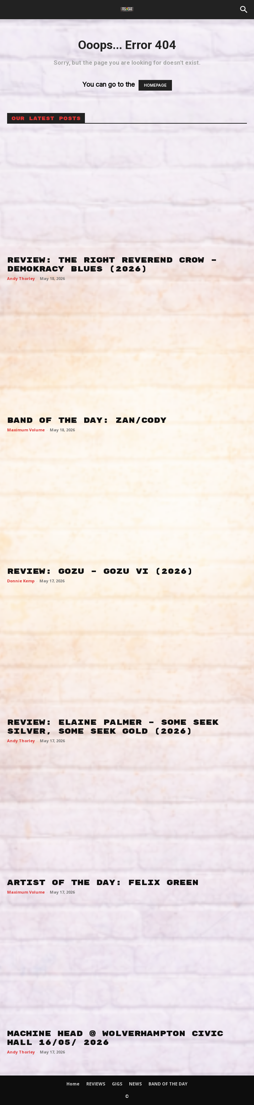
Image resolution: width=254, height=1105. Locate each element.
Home (73, 1084)
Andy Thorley (21, 278)
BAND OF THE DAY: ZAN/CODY (87, 420)
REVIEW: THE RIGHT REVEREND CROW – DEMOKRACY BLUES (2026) (112, 264)
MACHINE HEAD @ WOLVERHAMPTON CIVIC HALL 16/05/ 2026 (115, 1038)
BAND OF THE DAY (168, 1084)
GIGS (117, 1084)
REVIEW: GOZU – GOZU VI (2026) (100, 571)
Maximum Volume (26, 429)
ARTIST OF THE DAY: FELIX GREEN (103, 882)
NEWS (135, 1084)
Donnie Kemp (20, 580)
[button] (244, 9)
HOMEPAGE (155, 85)
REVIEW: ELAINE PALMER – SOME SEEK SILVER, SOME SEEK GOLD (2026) (112, 727)
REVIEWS (95, 1084)
